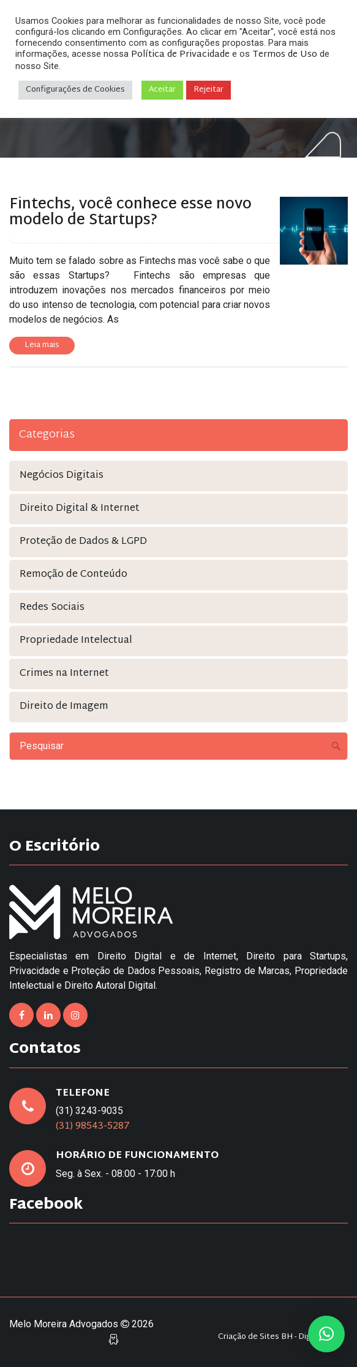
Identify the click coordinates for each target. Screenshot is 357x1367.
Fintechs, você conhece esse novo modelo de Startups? (130, 212)
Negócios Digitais (61, 476)
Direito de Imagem (64, 707)
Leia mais (41, 345)
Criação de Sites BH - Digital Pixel (280, 1337)
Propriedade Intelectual (76, 641)
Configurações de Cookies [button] (75, 89)
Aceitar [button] (162, 89)
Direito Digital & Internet (80, 509)
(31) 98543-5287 (93, 1126)
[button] (326, 1334)
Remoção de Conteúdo (73, 575)
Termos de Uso (284, 54)
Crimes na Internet (64, 674)
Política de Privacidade (180, 54)
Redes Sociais (52, 608)
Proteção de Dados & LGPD (83, 542)
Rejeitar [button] (209, 89)
